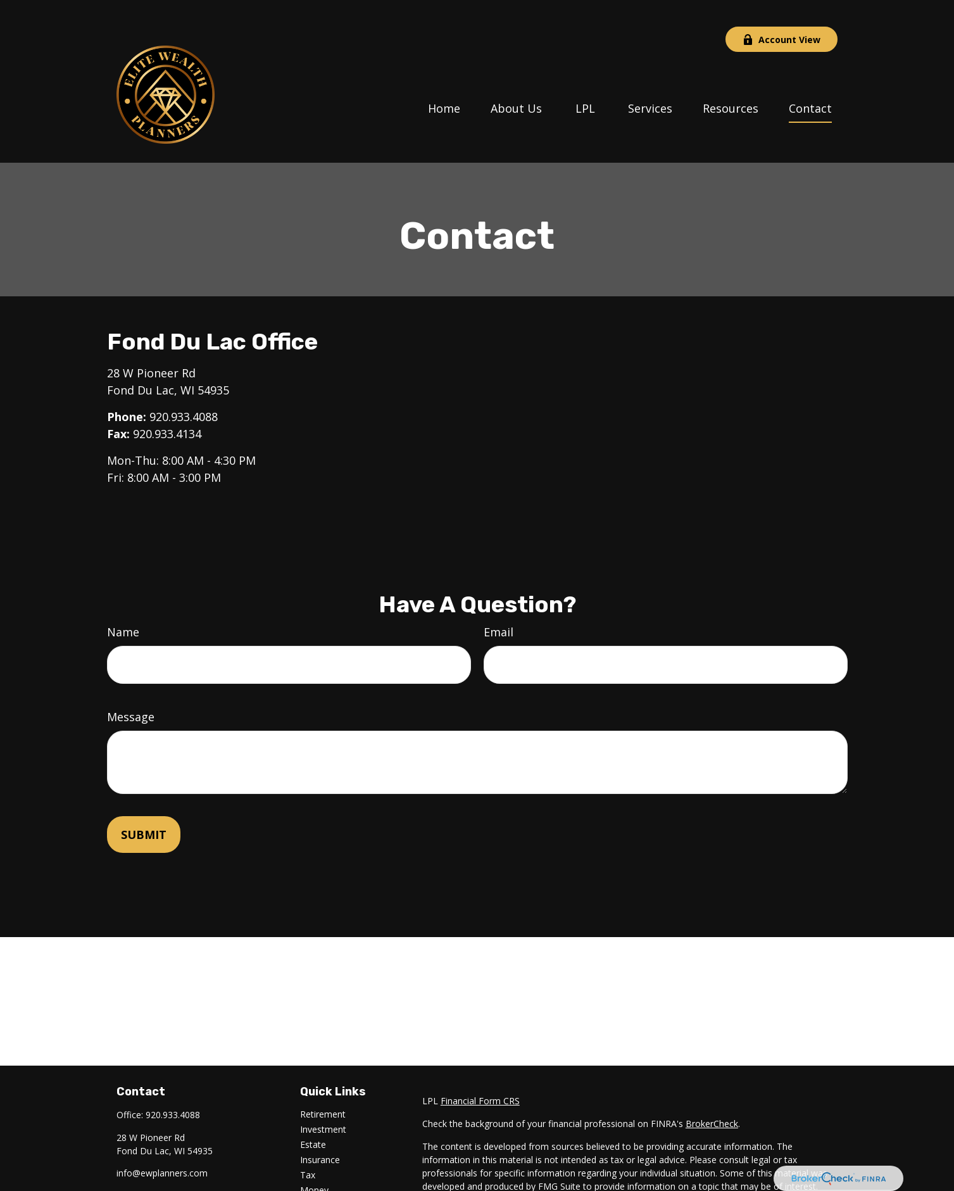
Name (123, 605)
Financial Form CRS (480, 1074)
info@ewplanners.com (162, 1146)
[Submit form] (143, 808)
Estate (313, 1118)
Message (130, 690)
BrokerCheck (712, 1097)
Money (314, 1163)
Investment (323, 1103)
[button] (444, 80)
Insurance (320, 1133)
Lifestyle (317, 1179)
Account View (781, 13)
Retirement (323, 1087)
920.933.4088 (183, 390)
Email (498, 605)
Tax (307, 1148)
